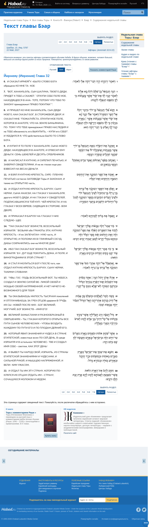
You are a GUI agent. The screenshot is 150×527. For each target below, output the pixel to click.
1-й (60, 42)
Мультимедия (95, 12)
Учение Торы (33, 12)
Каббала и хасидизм (74, 12)
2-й (65, 42)
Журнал (22, 483)
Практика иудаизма (13, 12)
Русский (133, 3)
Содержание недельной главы (109, 20)
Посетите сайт (70, 433)
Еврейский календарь (48, 486)
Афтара (98, 42)
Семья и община (52, 12)
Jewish (85, 511)
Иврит (68, 70)
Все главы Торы (40, 20)
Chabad (49, 509)
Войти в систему (62, 3)
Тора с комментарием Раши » (21, 412)
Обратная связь (138, 519)
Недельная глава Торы (16, 20)
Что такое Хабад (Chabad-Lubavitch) (114, 483)
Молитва (75, 488)
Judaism (77, 511)
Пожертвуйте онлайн (117, 3)
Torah (71, 511)
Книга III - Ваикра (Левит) (66, 20)
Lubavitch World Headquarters (101, 509)
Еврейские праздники (80, 483)
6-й (85, 42)
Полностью (108, 42)
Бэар (86, 20)
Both (61, 70)
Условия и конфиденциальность (115, 519)
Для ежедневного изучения (50, 488)
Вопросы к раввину (80, 3)
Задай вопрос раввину (48, 483)
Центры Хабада (99, 3)
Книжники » (78, 413)
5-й (80, 42)
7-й (90, 42)
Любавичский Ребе (106, 486)
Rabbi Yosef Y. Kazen (52, 511)
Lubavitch (56, 509)
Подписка (42, 491)
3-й (70, 42)
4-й (75, 42)
